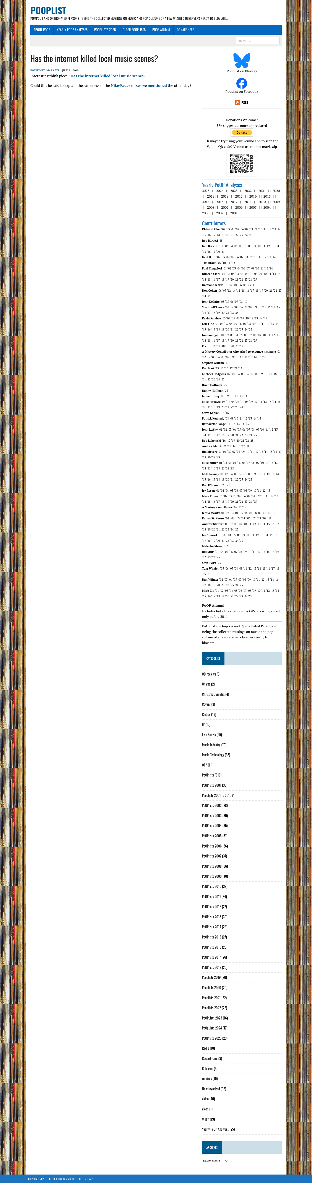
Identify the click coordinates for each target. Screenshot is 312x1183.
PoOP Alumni (159, 29)
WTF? (206, 1119)
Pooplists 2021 (212, 997)
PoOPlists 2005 (212, 836)
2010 (262, 202)
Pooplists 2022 (212, 1008)
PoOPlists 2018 (212, 967)
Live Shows (209, 734)
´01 (218, 246)
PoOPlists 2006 (213, 846)
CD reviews (210, 674)
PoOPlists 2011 (212, 896)
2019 (211, 196)
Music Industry (212, 744)
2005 (253, 207)
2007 (225, 207)
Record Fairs (210, 1058)
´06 (242, 229)
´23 (242, 235)
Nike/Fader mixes (124, 85)
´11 (266, 229)
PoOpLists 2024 (213, 1028)
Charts (207, 684)
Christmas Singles (214, 694)
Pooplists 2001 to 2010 (217, 795)
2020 (277, 190)
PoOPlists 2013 (212, 916)
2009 (277, 202)
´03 (229, 229)
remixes (208, 1078)
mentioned (155, 85)
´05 (238, 229)
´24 (246, 235)
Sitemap (88, 1179)
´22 (237, 235)
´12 (270, 229)
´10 (261, 229)
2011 (248, 202)
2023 (234, 190)
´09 (256, 229)
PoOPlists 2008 (213, 866)
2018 (225, 196)
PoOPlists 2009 (213, 876)
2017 (239, 196)
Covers (207, 704)
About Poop (39, 29)
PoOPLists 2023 (213, 1018)
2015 (267, 196)
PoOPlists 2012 (212, 906)
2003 (206, 213)
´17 (214, 235)
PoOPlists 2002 (212, 805)
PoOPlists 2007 (212, 856)
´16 (209, 235)
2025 (206, 190)
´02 (224, 229)
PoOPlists (209, 775)
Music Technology (214, 755)
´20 (228, 235)
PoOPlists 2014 (212, 927)
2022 (248, 190)
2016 (253, 196)
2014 (206, 202)
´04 (233, 229)
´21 (232, 235)
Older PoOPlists (131, 29)
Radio (206, 1048)
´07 (247, 229)
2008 (211, 207)
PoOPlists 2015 (212, 937)
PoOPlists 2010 (212, 886)
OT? (205, 765)
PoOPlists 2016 (212, 947)
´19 (223, 235)
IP (204, 724)
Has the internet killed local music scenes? (105, 76)
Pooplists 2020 (212, 987)
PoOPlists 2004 (212, 825)
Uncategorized (212, 1089)
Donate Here (183, 29)
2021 (262, 190)
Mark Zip (50, 70)
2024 (220, 190)
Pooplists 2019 (212, 977)
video (206, 1099)
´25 (251, 235)
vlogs (206, 1109)
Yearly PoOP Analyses (70, 29)
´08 (252, 229)
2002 (220, 213)
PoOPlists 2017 (212, 957)
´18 (219, 235)
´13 (275, 229)
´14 (279, 229)
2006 (239, 207)
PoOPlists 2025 (103, 29)
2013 (220, 202)
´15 (205, 235)
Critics (207, 714)
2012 (234, 202)
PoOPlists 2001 (212, 785)
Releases (208, 1068)
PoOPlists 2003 (212, 815)
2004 (267, 207)
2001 (234, 213)
